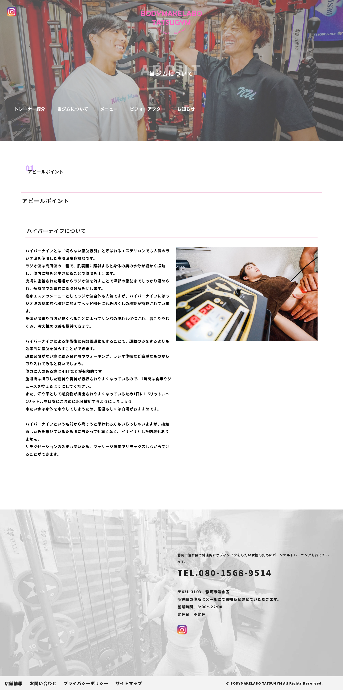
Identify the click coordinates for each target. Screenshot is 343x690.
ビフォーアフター (147, 109)
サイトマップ (128, 683)
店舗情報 (14, 683)
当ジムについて (72, 109)
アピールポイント (46, 171)
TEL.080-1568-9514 (224, 572)
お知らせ (186, 109)
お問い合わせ (43, 683)
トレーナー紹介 (29, 109)
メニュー (109, 109)
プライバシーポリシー (86, 683)
